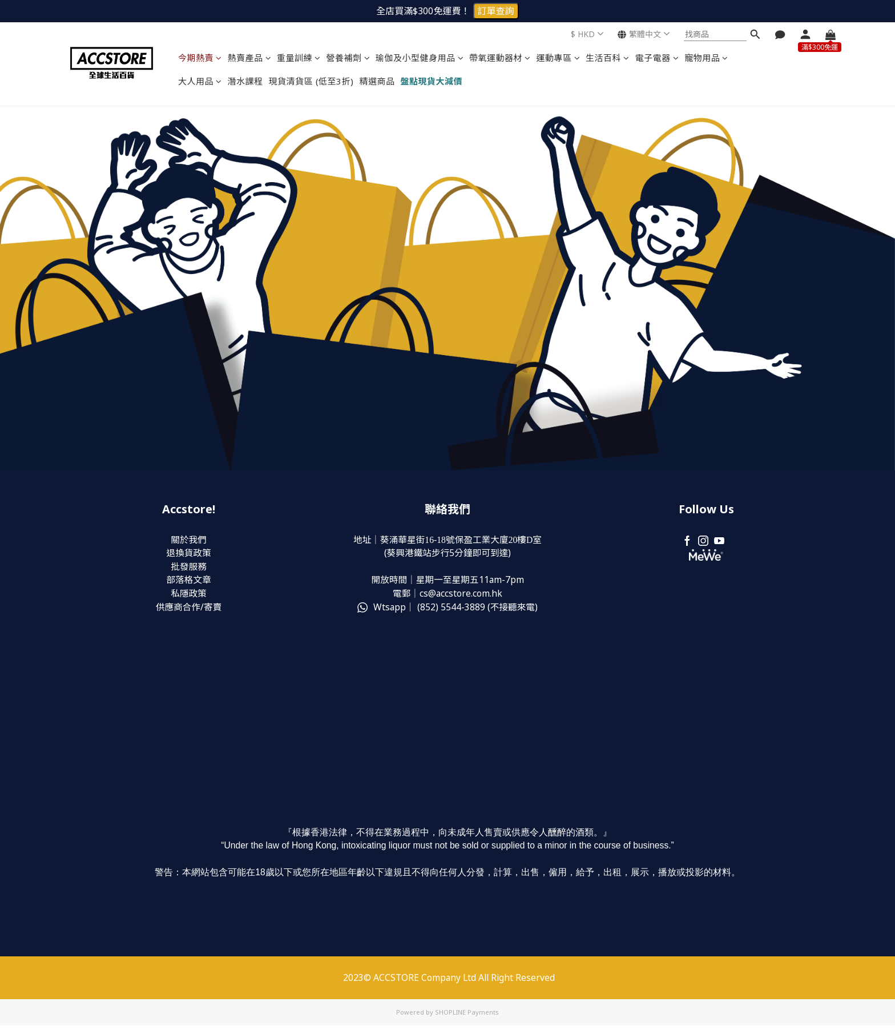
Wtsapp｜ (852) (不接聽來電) (447, 608)
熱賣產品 (250, 57)
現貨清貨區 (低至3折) (311, 81)
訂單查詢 (496, 11)
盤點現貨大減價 (432, 81)
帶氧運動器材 (500, 57)
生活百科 (608, 57)
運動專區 (558, 57)
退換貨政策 (189, 554)
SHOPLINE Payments (467, 1016)
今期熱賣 (200, 57)
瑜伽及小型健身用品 (419, 57)
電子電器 (657, 57)
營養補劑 (348, 57)
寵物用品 (706, 57)
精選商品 (377, 81)
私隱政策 (189, 595)
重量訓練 (299, 57)
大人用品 (200, 81)
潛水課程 (245, 81)
